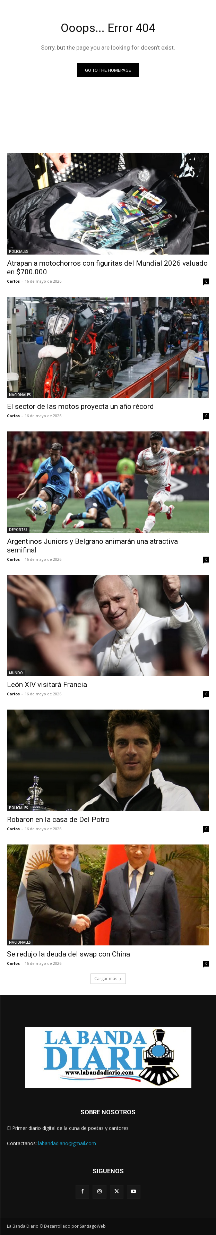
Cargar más (108, 978)
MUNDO (16, 672)
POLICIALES (18, 251)
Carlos (13, 281)
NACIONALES (20, 394)
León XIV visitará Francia (47, 684)
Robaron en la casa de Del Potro (58, 819)
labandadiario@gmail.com (67, 1143)
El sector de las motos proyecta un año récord (80, 406)
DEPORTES (18, 529)
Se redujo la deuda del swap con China (68, 954)
